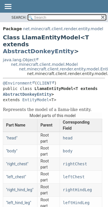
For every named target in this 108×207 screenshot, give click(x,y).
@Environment (17, 83)
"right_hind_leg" (19, 189)
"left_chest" (16, 177)
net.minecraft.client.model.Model (44, 64)
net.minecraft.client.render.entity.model (63, 28)
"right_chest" (17, 164)
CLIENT (44, 83)
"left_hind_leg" (18, 202)
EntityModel (35, 99)
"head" (12, 138)
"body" (11, 151)
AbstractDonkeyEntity (38, 51)
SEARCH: (19, 18)
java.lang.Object (19, 59)
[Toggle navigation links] (8, 7)
